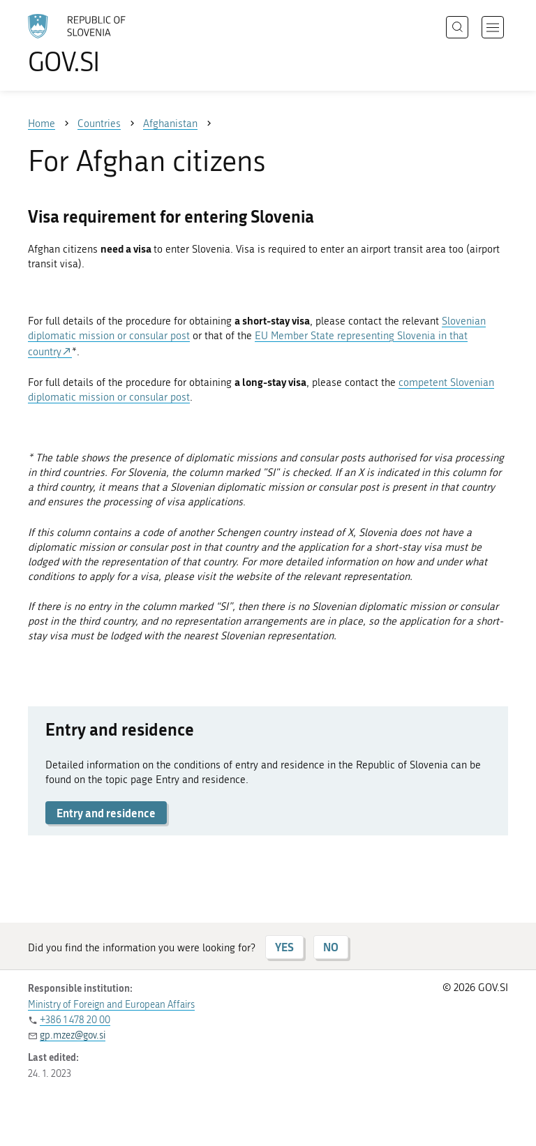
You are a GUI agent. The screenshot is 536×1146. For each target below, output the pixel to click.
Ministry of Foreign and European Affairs (111, 1005)
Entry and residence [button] (106, 813)
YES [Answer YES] (284, 947)
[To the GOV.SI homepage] (98, 44)
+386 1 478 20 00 (75, 1020)
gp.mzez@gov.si (72, 1035)
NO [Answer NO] (330, 947)
